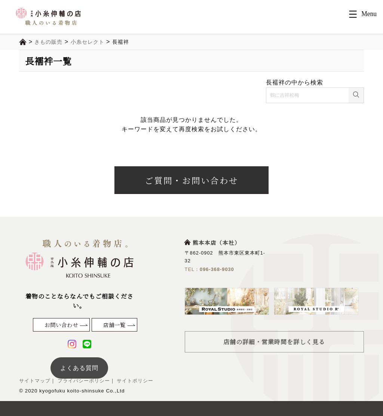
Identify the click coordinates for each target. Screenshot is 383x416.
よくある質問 (79, 368)
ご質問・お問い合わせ (191, 180)
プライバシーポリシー (83, 380)
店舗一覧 (114, 325)
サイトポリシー (134, 380)
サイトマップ (34, 380)
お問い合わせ (61, 325)
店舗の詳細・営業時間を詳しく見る (274, 342)
